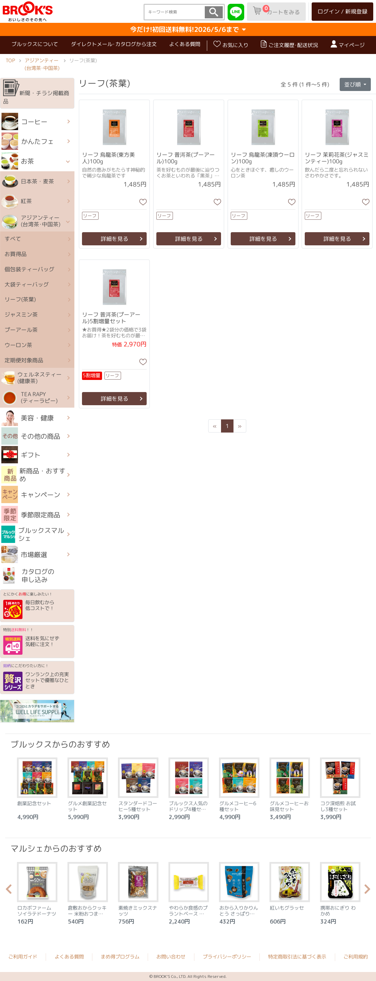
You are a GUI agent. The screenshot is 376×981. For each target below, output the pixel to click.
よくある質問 (184, 44)
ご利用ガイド (22, 956)
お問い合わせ (170, 956)
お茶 (18, 161)
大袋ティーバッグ (26, 284)
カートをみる (276, 10)
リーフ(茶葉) (20, 299)
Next (367, 891)
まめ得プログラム (120, 956)
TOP (10, 60)
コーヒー (24, 121)
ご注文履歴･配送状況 (289, 44)
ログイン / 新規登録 (342, 11)
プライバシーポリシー (227, 956)
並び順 (353, 84)
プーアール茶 (21, 330)
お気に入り (230, 44)
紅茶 (16, 201)
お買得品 (15, 254)
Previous (8, 891)
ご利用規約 (355, 956)
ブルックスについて (34, 44)
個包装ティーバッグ (29, 269)
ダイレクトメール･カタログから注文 (114, 44)
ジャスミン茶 (21, 315)
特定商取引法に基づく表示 (297, 956)
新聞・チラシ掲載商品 (36, 92)
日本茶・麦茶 (27, 181)
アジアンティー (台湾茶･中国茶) (42, 64)
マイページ (348, 44)
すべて (12, 239)
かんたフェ (28, 141)
